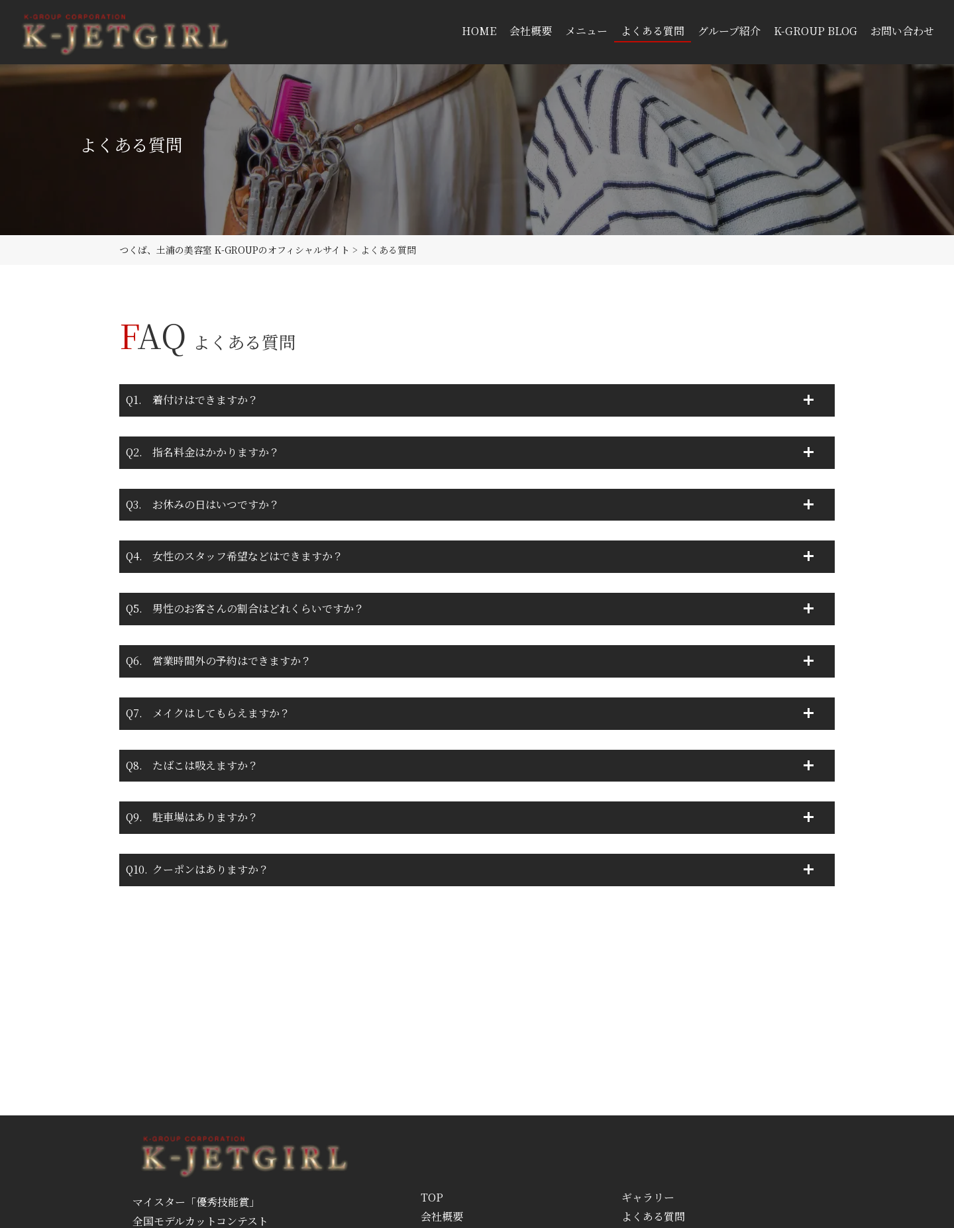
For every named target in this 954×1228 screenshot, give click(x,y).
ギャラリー (647, 1197)
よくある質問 (653, 1216)
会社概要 (442, 1216)
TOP (432, 1197)
